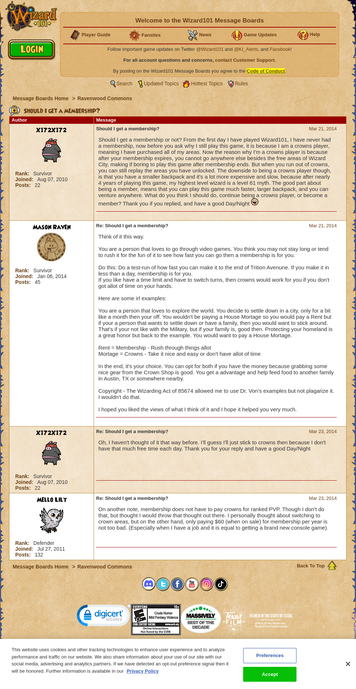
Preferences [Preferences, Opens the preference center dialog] (270, 658)
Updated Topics (161, 83)
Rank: (23, 173)
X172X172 (51, 130)
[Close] (348, 667)
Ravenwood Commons (104, 98)
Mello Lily (52, 500)
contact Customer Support (245, 60)
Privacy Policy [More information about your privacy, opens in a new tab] (143, 673)
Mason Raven (52, 227)
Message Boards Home (41, 98)
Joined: (25, 179)
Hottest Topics (207, 83)
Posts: (23, 185)
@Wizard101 (210, 49)
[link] (104, 617)
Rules (241, 83)
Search (124, 83)
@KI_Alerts (246, 49)
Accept (270, 677)
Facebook (280, 49)
